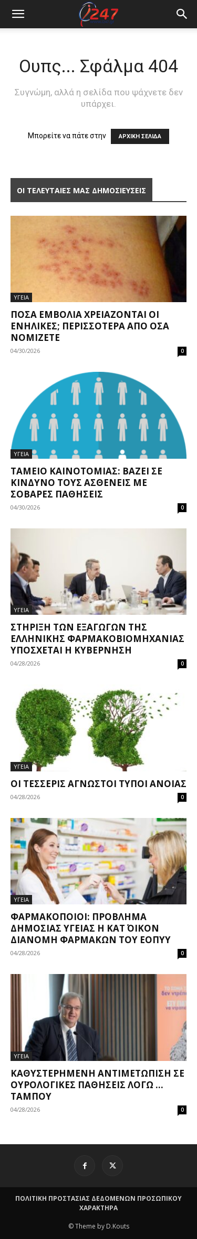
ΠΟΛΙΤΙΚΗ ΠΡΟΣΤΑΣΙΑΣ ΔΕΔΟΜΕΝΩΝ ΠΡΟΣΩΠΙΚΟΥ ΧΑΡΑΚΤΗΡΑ (98, 1203)
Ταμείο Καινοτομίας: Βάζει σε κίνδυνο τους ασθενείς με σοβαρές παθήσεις (86, 482)
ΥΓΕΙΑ (21, 297)
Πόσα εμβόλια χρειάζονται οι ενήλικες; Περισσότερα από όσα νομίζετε (90, 326)
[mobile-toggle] (18, 14)
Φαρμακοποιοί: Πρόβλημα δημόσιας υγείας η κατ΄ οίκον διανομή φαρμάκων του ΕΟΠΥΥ (91, 928)
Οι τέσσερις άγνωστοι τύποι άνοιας (98, 784)
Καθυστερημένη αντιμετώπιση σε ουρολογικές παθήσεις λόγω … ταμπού (97, 1084)
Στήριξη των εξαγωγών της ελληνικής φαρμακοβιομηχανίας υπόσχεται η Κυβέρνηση (97, 638)
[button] (182, 14)
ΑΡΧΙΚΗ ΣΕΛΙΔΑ (140, 136)
